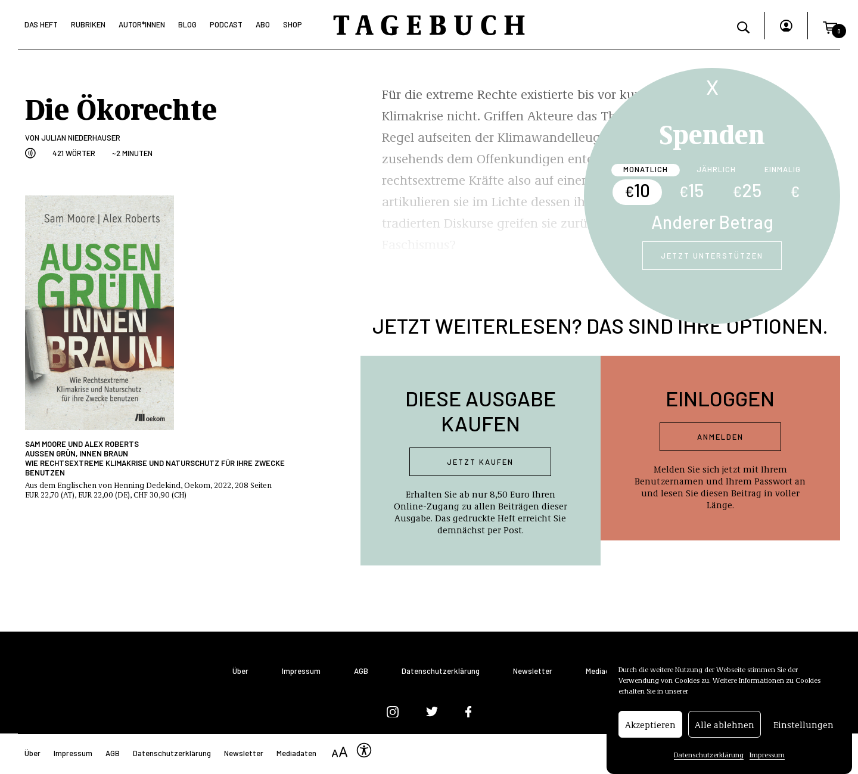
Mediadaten (606, 671)
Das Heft (41, 24)
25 (746, 190)
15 (691, 190)
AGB (361, 671)
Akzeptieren (650, 725)
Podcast (226, 24)
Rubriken (88, 24)
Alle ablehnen (724, 725)
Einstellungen (803, 725)
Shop (292, 24)
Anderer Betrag (712, 221)
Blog (187, 24)
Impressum (767, 754)
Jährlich (716, 169)
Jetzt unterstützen (712, 255)
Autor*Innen (142, 24)
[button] (830, 26)
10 (637, 190)
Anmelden (720, 437)
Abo (263, 24)
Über (240, 671)
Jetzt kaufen (480, 462)
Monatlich (645, 169)
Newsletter (532, 671)
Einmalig (782, 169)
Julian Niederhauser (80, 137)
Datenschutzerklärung (709, 754)
